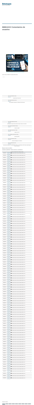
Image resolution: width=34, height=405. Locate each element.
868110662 (9, 139)
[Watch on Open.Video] (10, 70)
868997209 (9, 122)
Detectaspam (6, 3)
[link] (7, 60)
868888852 (9, 135)
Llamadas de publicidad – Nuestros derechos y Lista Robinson (12, 149)
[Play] (27, 56)
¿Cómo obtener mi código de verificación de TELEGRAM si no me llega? (17, 60)
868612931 (9, 101)
